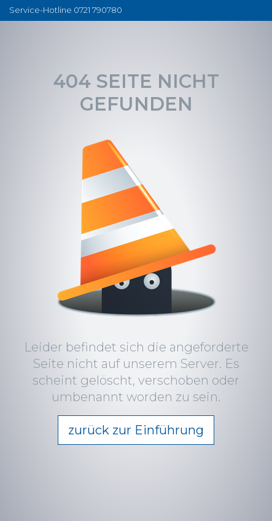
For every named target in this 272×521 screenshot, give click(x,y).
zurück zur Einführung (136, 430)
